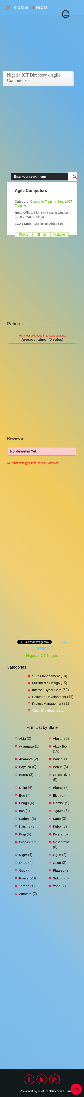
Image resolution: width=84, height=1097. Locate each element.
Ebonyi (58, 788)
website (59, 234)
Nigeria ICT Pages (42, 655)
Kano (57, 819)
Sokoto (58, 878)
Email (41, 234)
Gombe (58, 803)
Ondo (23, 862)
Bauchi (58, 759)
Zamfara (25, 894)
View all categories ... (48, 710)
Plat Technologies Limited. (57, 1091)
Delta (23, 788)
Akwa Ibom (61, 746)
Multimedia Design (46, 683)
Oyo (22, 870)
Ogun (57, 855)
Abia (22, 738)
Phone (23, 234)
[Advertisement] (42, 130)
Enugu (24, 803)
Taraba (24, 886)
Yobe (56, 886)
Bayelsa (25, 767)
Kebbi (57, 826)
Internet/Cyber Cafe (46, 690)
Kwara (57, 834)
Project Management (47, 703)
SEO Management (46, 676)
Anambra (26, 759)
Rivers (24, 878)
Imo (22, 811)
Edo (22, 795)
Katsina (24, 826)
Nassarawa (61, 842)
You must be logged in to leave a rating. (42, 335)
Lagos (23, 842)
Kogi (22, 834)
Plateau (58, 870)
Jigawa (58, 811)
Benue (57, 767)
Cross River (61, 775)
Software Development (49, 697)
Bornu (23, 775)
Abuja (57, 738)
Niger (23, 855)
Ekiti (56, 795)
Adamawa (26, 746)
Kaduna (25, 819)
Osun (57, 862)
